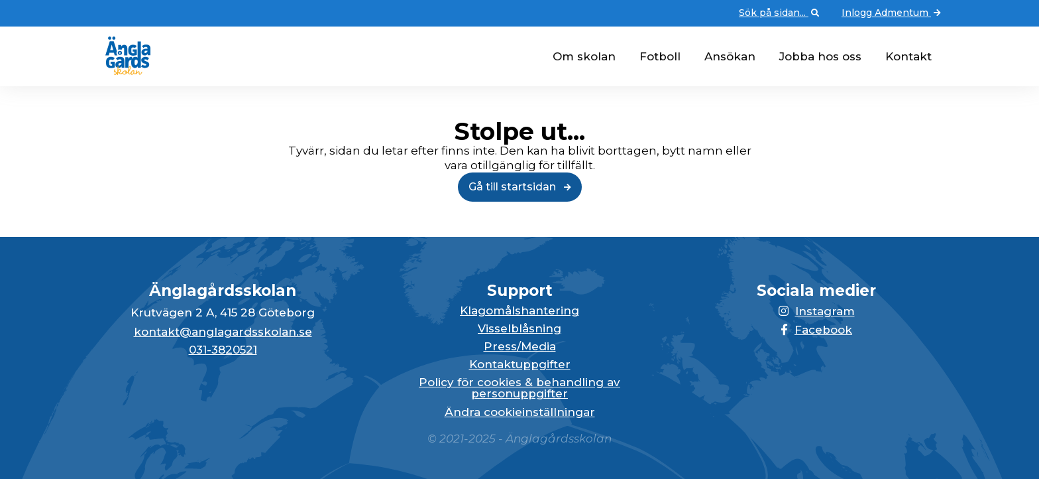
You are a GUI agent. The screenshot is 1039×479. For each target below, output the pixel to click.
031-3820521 (223, 350)
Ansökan (729, 56)
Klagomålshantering (519, 310)
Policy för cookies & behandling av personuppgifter (519, 388)
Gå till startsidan (519, 186)
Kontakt (908, 56)
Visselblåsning (519, 328)
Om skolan (584, 56)
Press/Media (520, 346)
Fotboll (660, 56)
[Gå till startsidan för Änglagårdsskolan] (122, 71)
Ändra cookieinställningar (520, 412)
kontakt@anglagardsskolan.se (223, 332)
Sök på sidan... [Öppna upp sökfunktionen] (780, 13)
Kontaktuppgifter (520, 364)
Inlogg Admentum (893, 13)
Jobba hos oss (820, 56)
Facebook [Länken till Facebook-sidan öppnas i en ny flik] (816, 330)
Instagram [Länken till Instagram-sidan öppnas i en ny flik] (817, 311)
